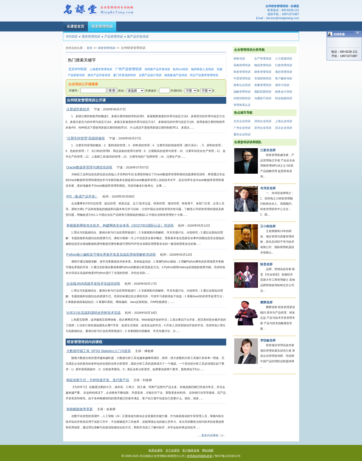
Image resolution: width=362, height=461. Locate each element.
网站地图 (207, 450)
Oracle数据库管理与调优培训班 (89, 167)
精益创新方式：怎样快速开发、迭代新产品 (97, 380)
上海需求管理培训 (100, 69)
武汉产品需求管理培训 (204, 75)
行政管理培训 (283, 65)
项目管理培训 (283, 71)
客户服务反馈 (190, 450)
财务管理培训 (262, 71)
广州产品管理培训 (128, 69)
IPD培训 (71, 36)
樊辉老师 (266, 302)
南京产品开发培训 (99, 75)
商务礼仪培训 (242, 85)
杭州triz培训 (180, 69)
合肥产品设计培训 (150, 75)
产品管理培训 (113, 36)
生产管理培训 (262, 58)
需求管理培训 (91, 36)
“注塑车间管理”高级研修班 (85, 138)
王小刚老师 (268, 226)
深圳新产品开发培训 (157, 69)
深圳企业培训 (262, 121)
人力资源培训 (283, 58)
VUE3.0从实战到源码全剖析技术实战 (93, 313)
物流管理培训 (262, 65)
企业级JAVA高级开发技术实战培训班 (93, 283)
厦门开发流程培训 (124, 75)
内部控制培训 (242, 98)
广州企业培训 (242, 127)
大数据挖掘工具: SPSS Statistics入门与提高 (98, 351)
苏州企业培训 (262, 127)
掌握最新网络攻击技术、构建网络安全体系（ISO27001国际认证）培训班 (120, 225)
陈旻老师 (266, 264)
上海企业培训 (283, 121)
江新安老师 (268, 150)
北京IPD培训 (77, 69)
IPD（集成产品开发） (82, 196)
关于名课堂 (173, 450)
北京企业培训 (242, 121)
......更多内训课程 (207, 435)
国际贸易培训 (262, 91)
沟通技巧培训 (262, 98)
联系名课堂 (156, 450)
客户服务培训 (283, 78)
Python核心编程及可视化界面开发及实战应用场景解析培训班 (111, 254)
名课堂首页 (75, 26)
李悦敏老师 (268, 340)
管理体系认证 (242, 105)
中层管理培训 (242, 78)
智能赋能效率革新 (79, 409)
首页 (89, 48)
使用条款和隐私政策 (199, 456)
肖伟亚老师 (268, 188)
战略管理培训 (242, 91)
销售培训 (239, 58)
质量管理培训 (262, 85)
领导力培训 (282, 85)
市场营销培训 (262, 78)
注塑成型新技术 (77, 109)
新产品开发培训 (138, 36)
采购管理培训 (242, 65)
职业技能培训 (283, 98)
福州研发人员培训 (202, 69)
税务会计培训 (283, 91)
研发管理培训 (102, 26)
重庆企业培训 (242, 134)
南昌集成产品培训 (175, 75)
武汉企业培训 (283, 127)
